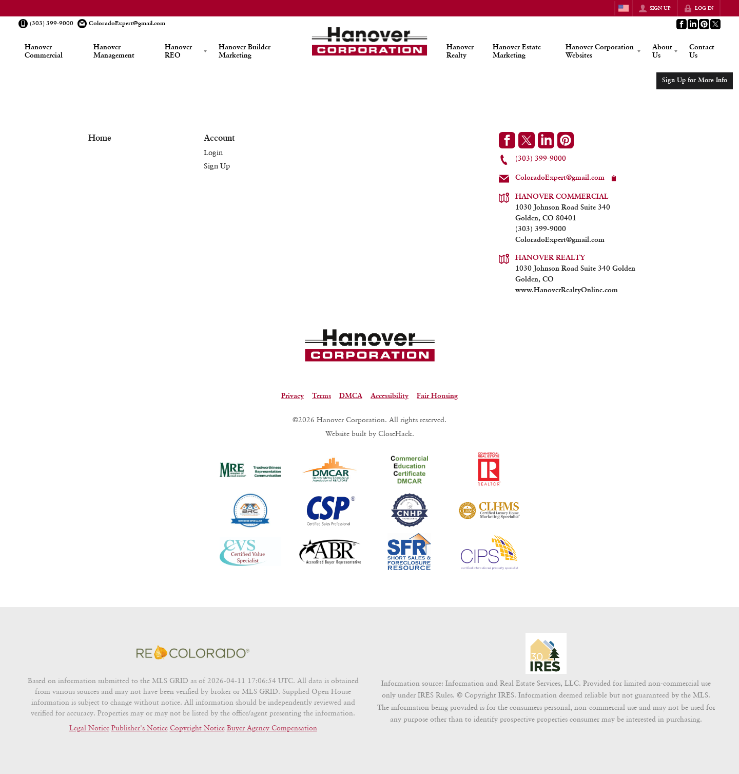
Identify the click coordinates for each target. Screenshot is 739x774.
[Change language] (623, 8)
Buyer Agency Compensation (272, 727)
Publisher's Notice (139, 727)
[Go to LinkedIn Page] (692, 24)
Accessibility (390, 396)
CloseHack (395, 433)
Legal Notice (89, 727)
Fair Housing (437, 396)
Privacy (292, 396)
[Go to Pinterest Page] (703, 24)
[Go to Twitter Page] (715, 24)
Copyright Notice (197, 727)
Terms (321, 396)
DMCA (350, 396)
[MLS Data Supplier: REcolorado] (193, 652)
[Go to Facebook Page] (681, 24)
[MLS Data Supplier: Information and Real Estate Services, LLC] (546, 653)
